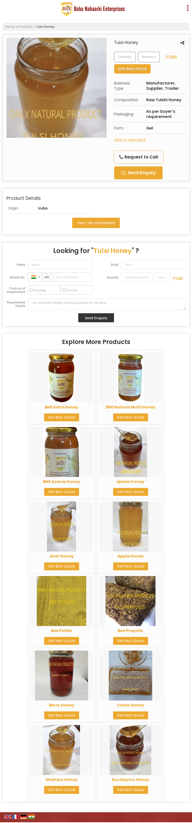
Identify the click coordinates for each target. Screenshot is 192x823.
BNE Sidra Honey (61, 407)
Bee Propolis (130, 630)
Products (25, 26)
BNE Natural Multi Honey (131, 407)
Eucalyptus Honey (130, 779)
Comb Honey (130, 705)
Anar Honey (62, 556)
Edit (171, 56)
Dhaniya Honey (62, 779)
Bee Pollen (61, 630)
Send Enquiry (138, 173)
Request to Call (138, 157)
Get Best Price (132, 69)
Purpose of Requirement (16, 290)
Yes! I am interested (96, 223)
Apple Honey (131, 556)
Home (10, 26)
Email (114, 264)
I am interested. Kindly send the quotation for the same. (107, 304)
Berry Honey (61, 705)
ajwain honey (130, 481)
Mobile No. (17, 277)
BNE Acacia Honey (61, 481)
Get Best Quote (61, 417)
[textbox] (149, 57)
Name (21, 264)
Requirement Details (16, 304)
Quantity (112, 277)
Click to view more (130, 139)
